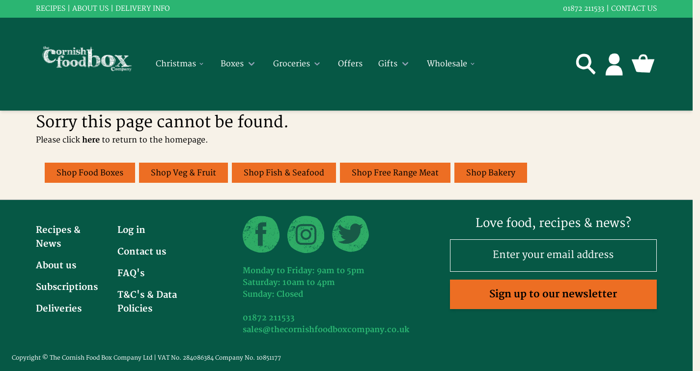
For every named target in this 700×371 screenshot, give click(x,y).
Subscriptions (67, 287)
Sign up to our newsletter (553, 294)
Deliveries (59, 308)
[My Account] (614, 64)
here (91, 140)
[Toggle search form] (586, 64)
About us (90, 8)
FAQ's (130, 273)
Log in (131, 230)
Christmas (180, 64)
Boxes (239, 64)
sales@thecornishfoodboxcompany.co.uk (326, 330)
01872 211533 (583, 8)
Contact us (634, 8)
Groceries (297, 64)
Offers (350, 64)
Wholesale (451, 64)
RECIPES (50, 8)
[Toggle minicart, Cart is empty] (643, 64)
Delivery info (142, 8)
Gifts (394, 64)
